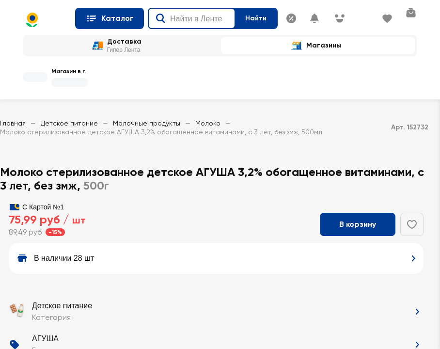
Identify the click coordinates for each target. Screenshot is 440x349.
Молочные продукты (146, 123)
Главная (13, 123)
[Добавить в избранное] (412, 224)
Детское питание (69, 123)
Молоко (207, 123)
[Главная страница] (45, 20)
